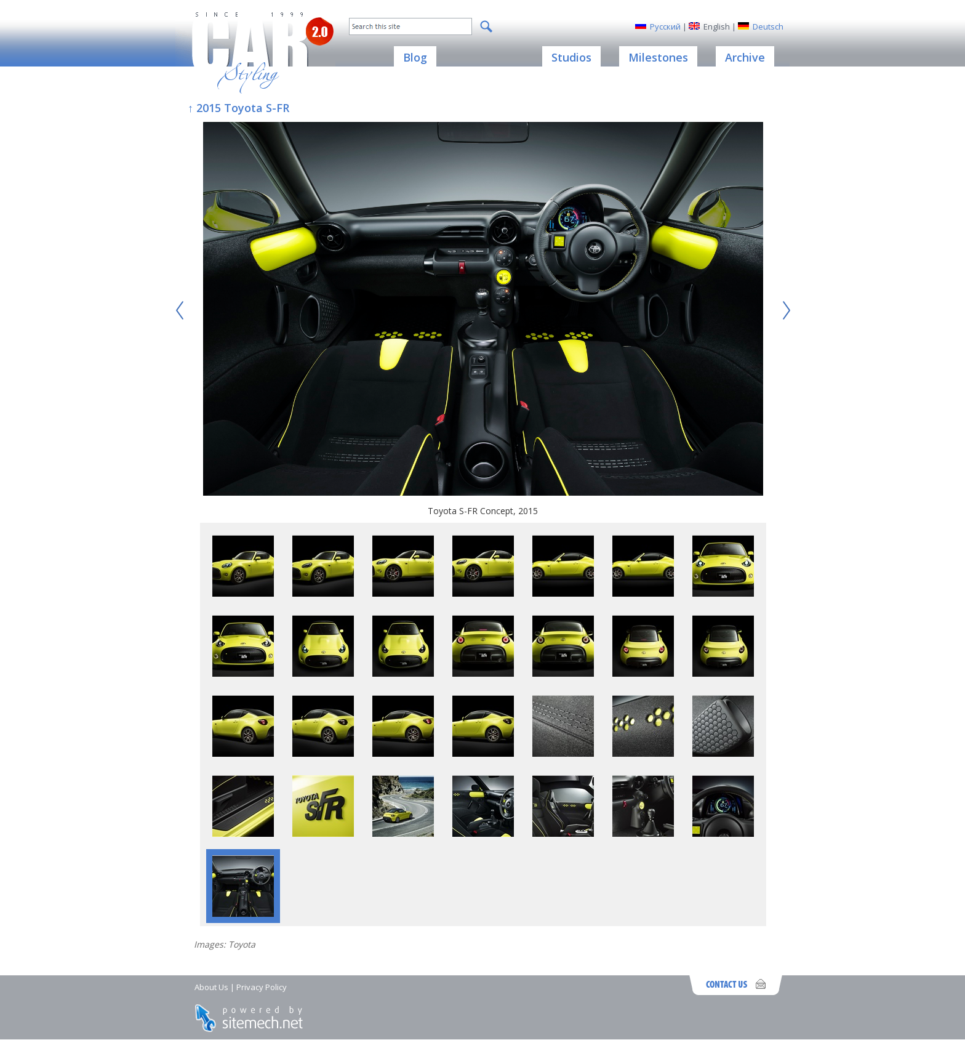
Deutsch (768, 26)
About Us (211, 987)
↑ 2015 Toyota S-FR (238, 107)
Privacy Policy (261, 987)
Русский (665, 26)
